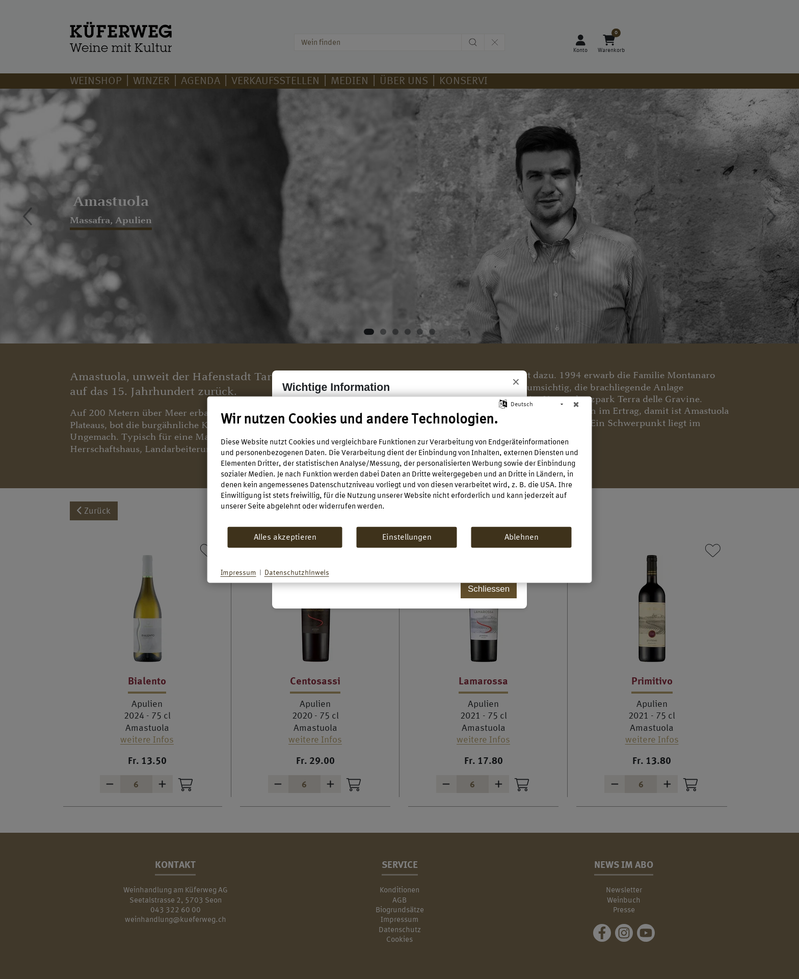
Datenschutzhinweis (296, 571)
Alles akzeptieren (285, 537)
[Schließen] (576, 404)
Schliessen (489, 589)
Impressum (238, 571)
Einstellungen (407, 537)
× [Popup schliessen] (516, 382)
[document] (400, 468)
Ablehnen (521, 537)
